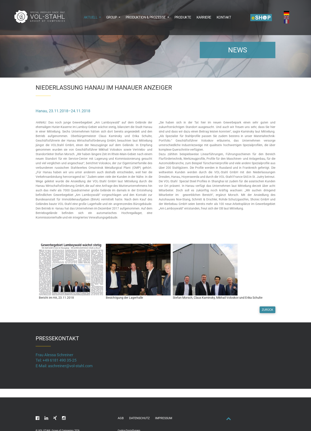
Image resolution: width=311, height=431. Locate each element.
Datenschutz (139, 418)
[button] (89, 17)
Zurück (267, 309)
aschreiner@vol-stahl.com (70, 366)
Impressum (163, 418)
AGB (121, 418)
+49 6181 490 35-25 (59, 360)
